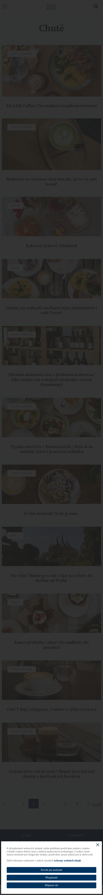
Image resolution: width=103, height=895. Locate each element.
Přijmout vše (51, 885)
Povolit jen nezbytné (51, 870)
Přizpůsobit (51, 877)
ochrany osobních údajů (67, 860)
